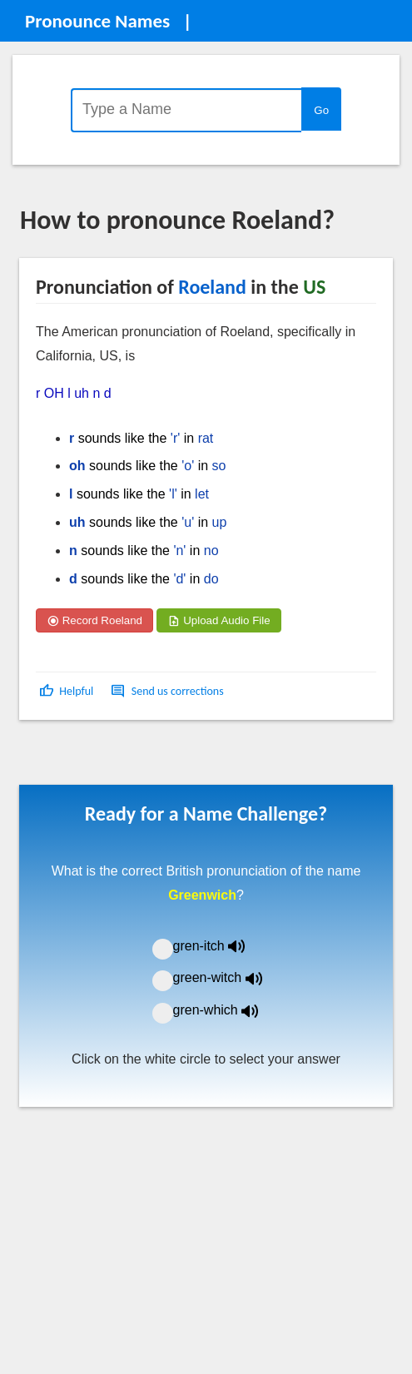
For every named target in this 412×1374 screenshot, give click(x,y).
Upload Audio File (218, 620)
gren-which (226, 1010)
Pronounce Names (97, 20)
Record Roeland (94, 620)
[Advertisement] (153, 758)
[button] (68, 691)
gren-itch (221, 946)
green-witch (228, 977)
